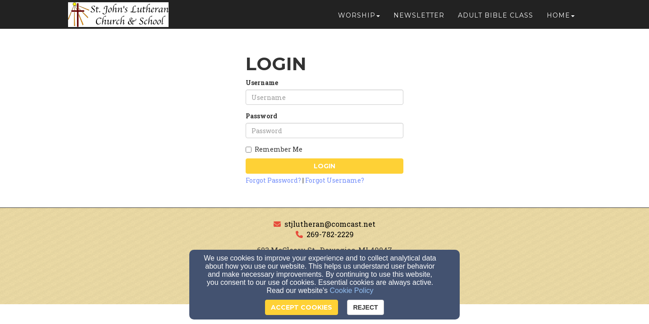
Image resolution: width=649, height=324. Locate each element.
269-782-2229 (330, 234)
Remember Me (274, 149)
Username (262, 82)
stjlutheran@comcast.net (329, 224)
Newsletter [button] (418, 19)
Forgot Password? (273, 180)
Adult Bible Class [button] (495, 19)
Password (261, 116)
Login (324, 166)
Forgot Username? (334, 180)
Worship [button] (359, 19)
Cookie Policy (352, 290)
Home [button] (561, 19)
